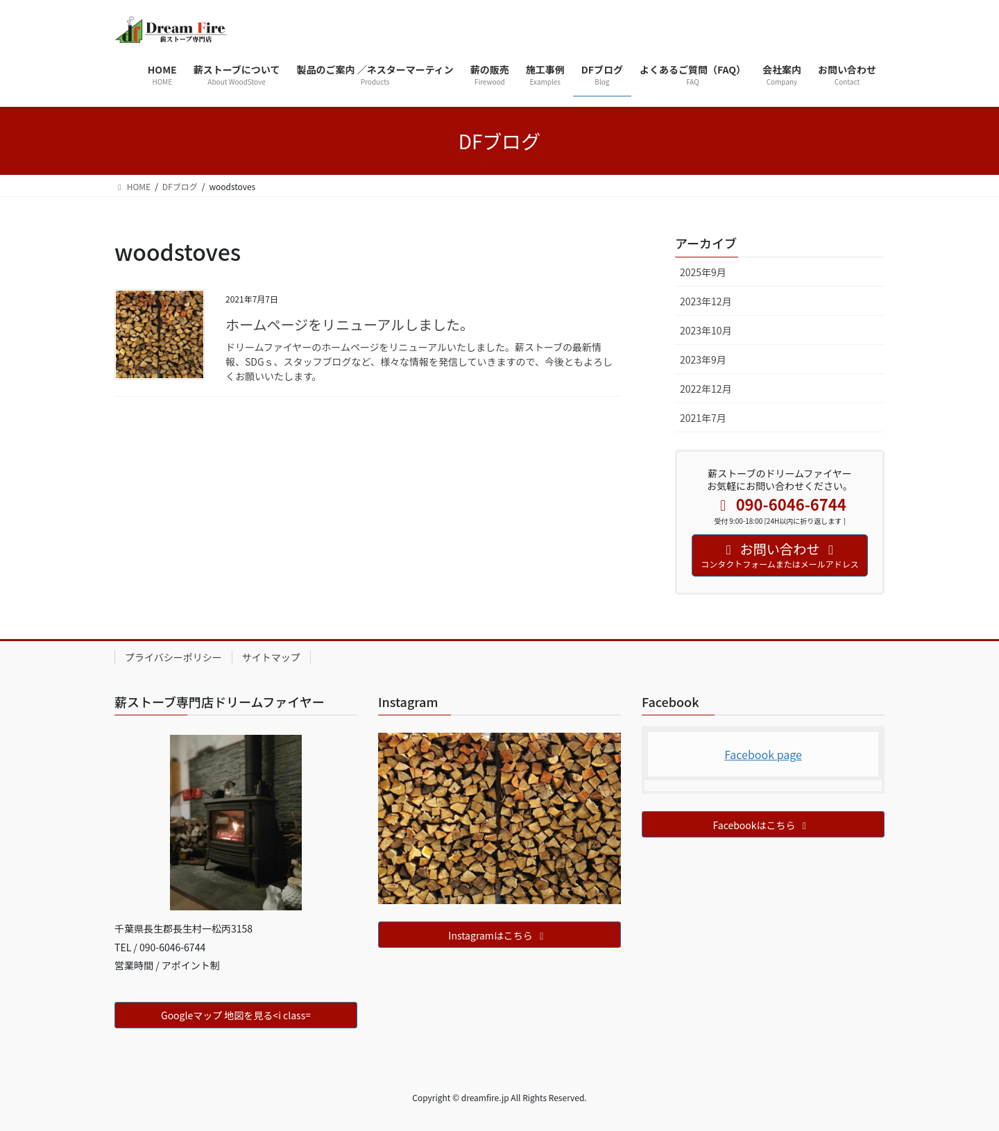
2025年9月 (703, 272)
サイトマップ (271, 657)
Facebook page (763, 754)
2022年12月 (706, 389)
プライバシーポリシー (173, 657)
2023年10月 (706, 330)
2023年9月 (703, 359)
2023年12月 (706, 301)
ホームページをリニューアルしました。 (349, 324)
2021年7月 (703, 418)
